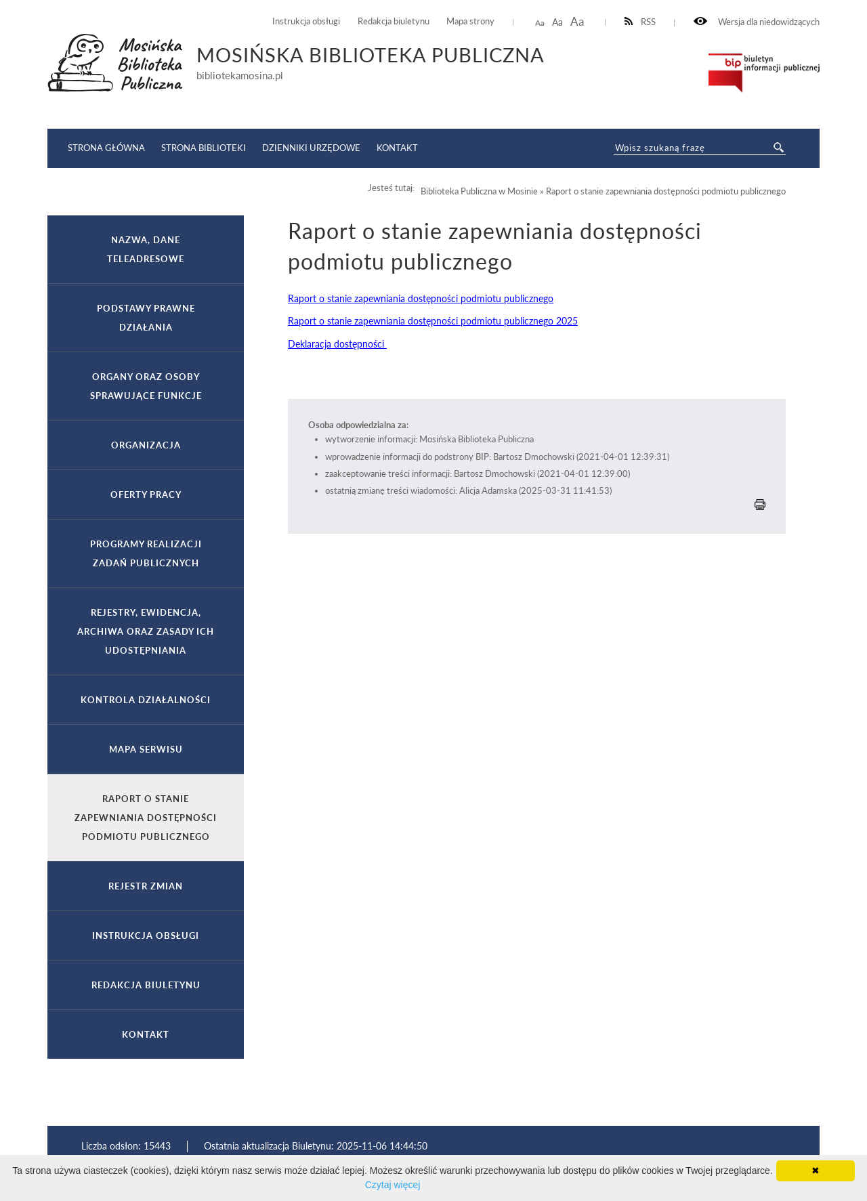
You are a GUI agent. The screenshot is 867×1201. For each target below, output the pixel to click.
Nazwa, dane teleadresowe (145, 249)
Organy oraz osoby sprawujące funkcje (146, 386)
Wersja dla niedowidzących (757, 22)
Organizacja (146, 445)
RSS (640, 22)
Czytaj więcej (393, 1184)
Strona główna (106, 147)
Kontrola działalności (146, 699)
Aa (540, 23)
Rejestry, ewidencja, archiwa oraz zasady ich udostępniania (145, 631)
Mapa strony (470, 21)
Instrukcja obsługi (306, 21)
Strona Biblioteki (203, 147)
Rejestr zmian (145, 886)
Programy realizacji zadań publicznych (146, 553)
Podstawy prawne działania (146, 318)
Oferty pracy (146, 494)
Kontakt (397, 147)
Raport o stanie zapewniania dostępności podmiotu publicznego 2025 (433, 320)
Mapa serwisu (146, 749)
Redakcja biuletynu (393, 21)
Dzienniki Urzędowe (311, 147)
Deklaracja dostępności (337, 344)
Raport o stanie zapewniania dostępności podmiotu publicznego (420, 298)
